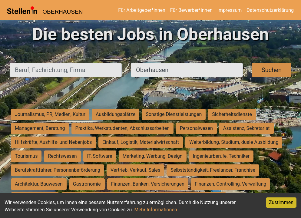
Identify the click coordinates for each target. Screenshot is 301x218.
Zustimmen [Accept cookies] (281, 202)
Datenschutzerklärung (270, 10)
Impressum (229, 10)
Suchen (272, 70)
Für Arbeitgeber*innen (141, 10)
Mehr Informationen (155, 210)
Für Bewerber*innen (191, 10)
